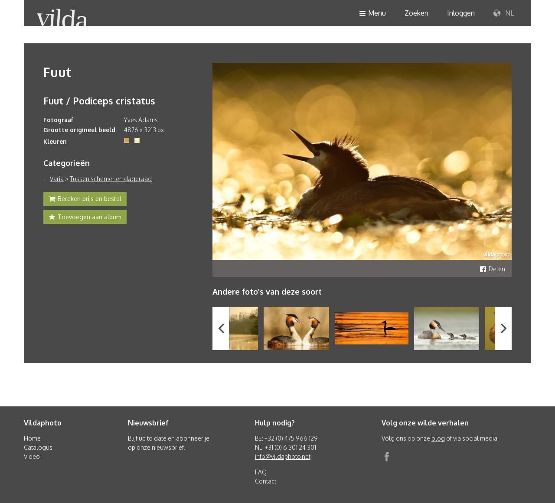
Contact (265, 481)
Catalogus (38, 447)
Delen (492, 269)
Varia (57, 178)
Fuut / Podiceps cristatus (99, 100)
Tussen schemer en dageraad (111, 178)
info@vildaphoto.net (282, 456)
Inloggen (461, 13)
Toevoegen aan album (85, 218)
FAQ (261, 472)
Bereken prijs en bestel (85, 199)
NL (503, 13)
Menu (372, 14)
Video (32, 456)
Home (32, 438)
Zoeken (416, 13)
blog (438, 438)
